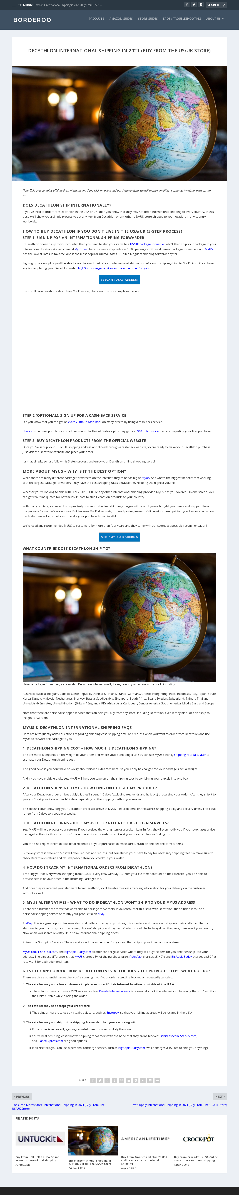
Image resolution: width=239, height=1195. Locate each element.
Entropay (112, 1015)
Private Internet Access (114, 994)
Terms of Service (56, 1193)
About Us (213, 21)
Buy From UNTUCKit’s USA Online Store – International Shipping (37, 1161)
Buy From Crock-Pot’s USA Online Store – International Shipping (196, 1161)
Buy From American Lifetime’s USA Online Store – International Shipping (144, 1163)
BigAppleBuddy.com (131, 1050)
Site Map (91, 1193)
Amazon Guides (121, 21)
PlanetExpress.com (50, 1043)
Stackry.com (188, 1038)
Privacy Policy (76, 1193)
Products (96, 21)
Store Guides (148, 21)
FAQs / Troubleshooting (182, 21)
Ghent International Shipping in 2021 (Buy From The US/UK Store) (90, 1164)
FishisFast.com (169, 1038)
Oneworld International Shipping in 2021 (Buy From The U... (68, 5)
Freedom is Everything (112, 1193)
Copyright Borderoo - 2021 (27, 1193)
